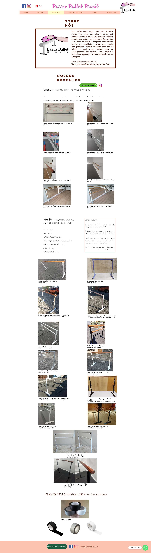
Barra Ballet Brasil (75, 6)
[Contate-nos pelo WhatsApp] (88, 85)
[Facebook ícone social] (24, 6)
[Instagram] (29, 6)
